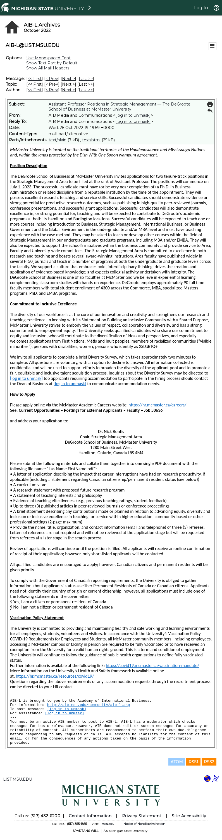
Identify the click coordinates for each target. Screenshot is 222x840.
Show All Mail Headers (47, 68)
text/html (91, 139)
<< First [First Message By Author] (35, 89)
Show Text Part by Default (51, 62)
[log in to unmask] (133, 115)
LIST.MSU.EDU (17, 779)
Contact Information (90, 815)
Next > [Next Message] (68, 78)
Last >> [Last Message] (86, 78)
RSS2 (209, 761)
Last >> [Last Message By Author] (86, 89)
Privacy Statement (141, 815)
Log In (201, 7)
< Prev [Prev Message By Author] (52, 89)
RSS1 (193, 761)
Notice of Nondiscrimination (144, 824)
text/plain (57, 139)
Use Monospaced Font (48, 57)
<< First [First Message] (35, 78)
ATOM (177, 761)
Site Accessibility (189, 815)
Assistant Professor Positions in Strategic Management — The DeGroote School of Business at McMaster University (119, 107)
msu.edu (108, 824)
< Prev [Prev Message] (52, 78)
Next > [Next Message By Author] (68, 89)
